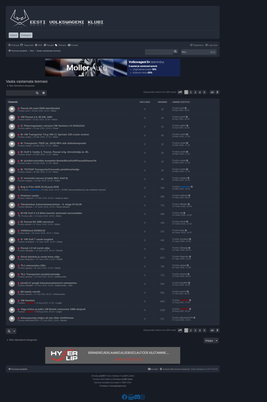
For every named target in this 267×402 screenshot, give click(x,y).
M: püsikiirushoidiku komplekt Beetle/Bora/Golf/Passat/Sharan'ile (58, 160)
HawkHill (29, 303)
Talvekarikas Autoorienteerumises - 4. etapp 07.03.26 (51, 204)
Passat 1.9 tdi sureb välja (35, 248)
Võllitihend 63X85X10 (33, 230)
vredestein (34, 190)
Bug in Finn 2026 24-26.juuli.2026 (40, 186)
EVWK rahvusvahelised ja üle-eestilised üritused (84, 190)
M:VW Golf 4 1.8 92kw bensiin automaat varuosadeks (51, 213)
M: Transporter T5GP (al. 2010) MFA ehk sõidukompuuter (53, 143)
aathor (28, 128)
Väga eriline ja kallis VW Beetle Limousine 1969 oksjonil (53, 309)
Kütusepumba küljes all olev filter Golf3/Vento (47, 318)
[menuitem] (27, 45)
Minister (29, 207)
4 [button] (199, 92)
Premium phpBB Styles (123, 379)
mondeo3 (29, 242)
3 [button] (195, 92)
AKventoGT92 (31, 320)
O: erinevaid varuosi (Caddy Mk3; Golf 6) (44, 178)
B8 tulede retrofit (30, 291)
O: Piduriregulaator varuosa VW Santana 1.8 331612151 (53, 125)
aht (30, 216)
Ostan (55, 128)
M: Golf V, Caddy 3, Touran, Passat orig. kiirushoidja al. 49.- (55, 152)
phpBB (101, 376)
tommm (28, 277)
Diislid (59, 259)
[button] (180, 92)
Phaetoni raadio (30, 195)
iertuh (28, 119)
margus (28, 181)
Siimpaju (29, 250)
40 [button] (212, 92)
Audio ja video (61, 198)
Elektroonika (60, 277)
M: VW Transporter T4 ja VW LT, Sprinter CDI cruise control (55, 134)
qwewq (28, 268)
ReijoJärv (29, 259)
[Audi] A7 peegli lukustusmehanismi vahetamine (49, 283)
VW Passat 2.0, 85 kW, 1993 (36, 117)
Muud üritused (63, 207)
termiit (28, 224)
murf (27, 111)
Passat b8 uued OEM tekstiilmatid (40, 108)
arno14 (28, 294)
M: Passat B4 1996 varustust (37, 221)
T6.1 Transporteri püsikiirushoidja (40, 274)
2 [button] (190, 92)
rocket (28, 137)
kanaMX (29, 285)
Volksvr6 (29, 198)
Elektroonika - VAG (63, 285)
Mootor (59, 250)
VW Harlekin (28, 300)
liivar (27, 233)
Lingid (59, 303)
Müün (54, 111)
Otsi (212, 52)
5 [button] (204, 92)
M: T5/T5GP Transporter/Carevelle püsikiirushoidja (50, 169)
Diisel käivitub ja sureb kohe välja (40, 256)
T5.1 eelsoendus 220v (33, 265)
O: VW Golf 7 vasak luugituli (37, 239)
